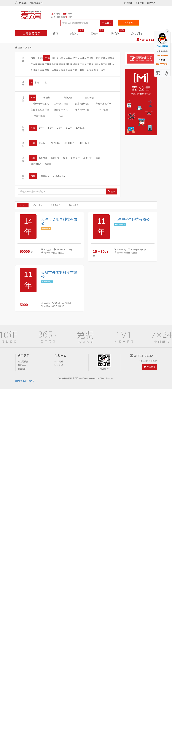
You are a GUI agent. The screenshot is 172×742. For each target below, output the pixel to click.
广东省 (83, 64)
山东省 (55, 64)
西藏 (47, 70)
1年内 (41, 128)
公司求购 (136, 33)
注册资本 (52, 205)
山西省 (62, 58)
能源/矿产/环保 (61, 109)
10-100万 (55, 143)
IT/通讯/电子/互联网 (40, 103)
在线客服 (23, 3)
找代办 (118, 32)
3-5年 (59, 128)
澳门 (103, 70)
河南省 (62, 64)
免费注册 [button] (139, 3)
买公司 (106, 23)
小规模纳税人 (59, 176)
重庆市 (104, 64)
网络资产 (75, 158)
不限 (33, 58)
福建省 (41, 64)
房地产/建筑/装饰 (103, 103)
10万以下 (43, 143)
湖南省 (76, 64)
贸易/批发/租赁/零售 (40, 109)
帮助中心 (151, 3)
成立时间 (34, 205)
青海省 (69, 70)
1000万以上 (83, 143)
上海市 (97, 58)
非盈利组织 (39, 115)
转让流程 (58, 361)
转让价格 (70, 205)
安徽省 (34, 64)
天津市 (48, 58)
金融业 (46, 97)
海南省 (97, 64)
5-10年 (69, 128)
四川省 (111, 64)
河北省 (55, 58)
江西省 (48, 64)
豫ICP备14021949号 (24, 381)
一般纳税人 (44, 176)
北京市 (41, 58)
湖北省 (69, 64)
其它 (61, 115)
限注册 (48, 164)
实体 (65, 158)
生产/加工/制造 (61, 103)
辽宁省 (76, 58)
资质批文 (55, 158)
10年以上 (80, 128)
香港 (96, 70)
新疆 (82, 70)
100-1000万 (69, 143)
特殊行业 (87, 158)
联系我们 (22, 369)
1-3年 (50, 128)
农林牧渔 (103, 109)
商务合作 (22, 365)
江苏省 (104, 58)
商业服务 (68, 97)
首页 (55, 33)
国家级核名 (36, 164)
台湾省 (90, 70)
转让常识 (58, 365)
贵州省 (34, 70)
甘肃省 (62, 70)
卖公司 (128, 22)
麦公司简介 (23, 361)
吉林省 (83, 58)
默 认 (22, 205)
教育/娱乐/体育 (82, 109)
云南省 (41, 70)
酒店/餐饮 (89, 97)
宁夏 (75, 70)
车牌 (98, 158)
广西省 (90, 64)
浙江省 (111, 58)
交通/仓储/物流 (82, 103)
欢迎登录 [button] (128, 3)
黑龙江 (90, 58)
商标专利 (43, 158)
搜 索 (111, 191)
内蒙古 (69, 58)
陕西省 (55, 70)
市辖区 (38, 82)
